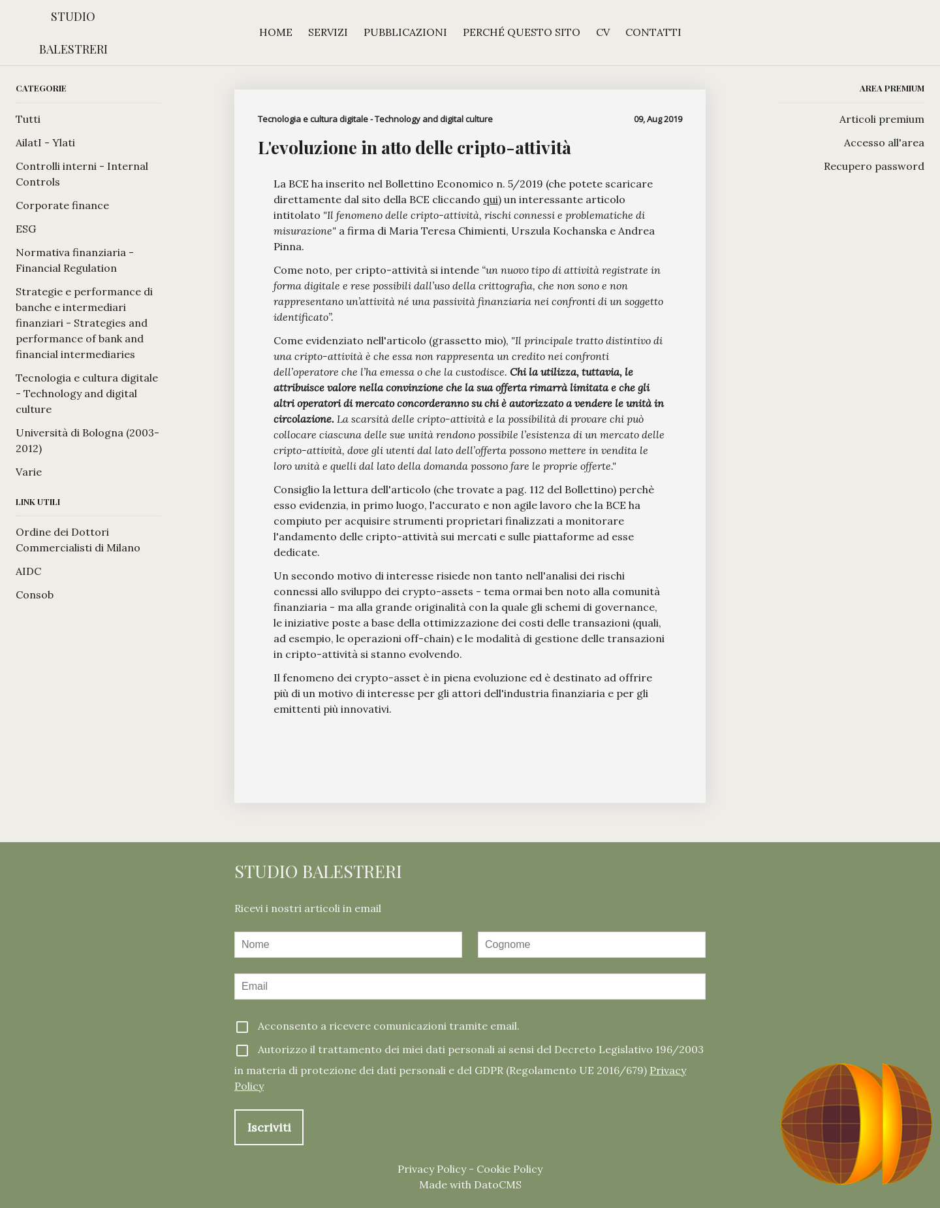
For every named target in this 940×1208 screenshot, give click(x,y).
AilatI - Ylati (45, 142)
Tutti (28, 118)
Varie (29, 471)
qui (490, 199)
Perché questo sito (521, 32)
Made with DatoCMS (470, 1184)
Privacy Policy (432, 1168)
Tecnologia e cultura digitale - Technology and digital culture (87, 393)
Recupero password (874, 165)
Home (275, 32)
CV (603, 32)
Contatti (653, 32)
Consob (35, 594)
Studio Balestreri (73, 32)
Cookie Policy (509, 1168)
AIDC (28, 571)
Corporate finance (62, 205)
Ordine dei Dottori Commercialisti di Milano (78, 539)
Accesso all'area (884, 142)
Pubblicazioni (405, 32)
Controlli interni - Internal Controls (82, 173)
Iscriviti (269, 1127)
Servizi (328, 32)
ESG (26, 228)
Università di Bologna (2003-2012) (87, 440)
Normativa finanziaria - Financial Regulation (75, 260)
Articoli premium (881, 118)
